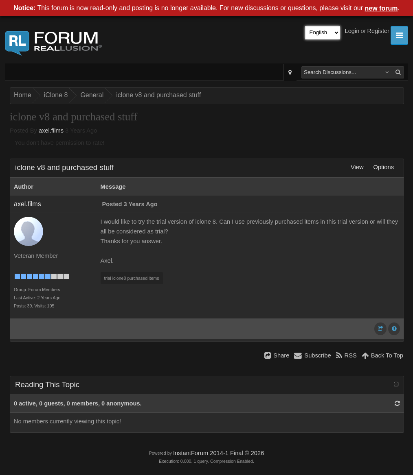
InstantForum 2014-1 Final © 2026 (218, 453)
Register (378, 31)
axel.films (51, 130)
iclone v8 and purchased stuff (158, 95)
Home (22, 95)
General (91, 95)
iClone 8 (56, 95)
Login (352, 31)
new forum (381, 8)
